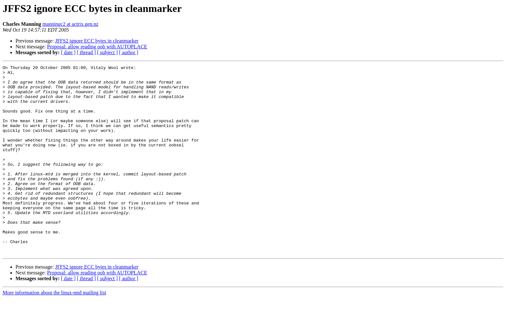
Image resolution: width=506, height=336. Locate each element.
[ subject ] (107, 52)
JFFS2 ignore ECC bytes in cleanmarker (96, 41)
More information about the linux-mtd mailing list (54, 330)
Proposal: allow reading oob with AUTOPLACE (97, 46)
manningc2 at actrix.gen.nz (70, 24)
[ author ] (128, 52)
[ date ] (68, 52)
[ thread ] (86, 52)
